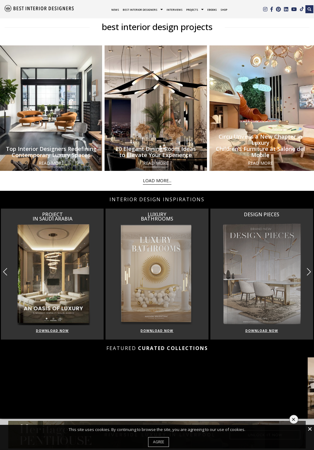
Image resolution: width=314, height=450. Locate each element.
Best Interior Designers (140, 9)
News (115, 9)
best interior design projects (157, 27)
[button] (308, 271)
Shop (223, 9)
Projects (192, 9)
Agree (158, 441)
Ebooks (212, 9)
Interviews (174, 9)
